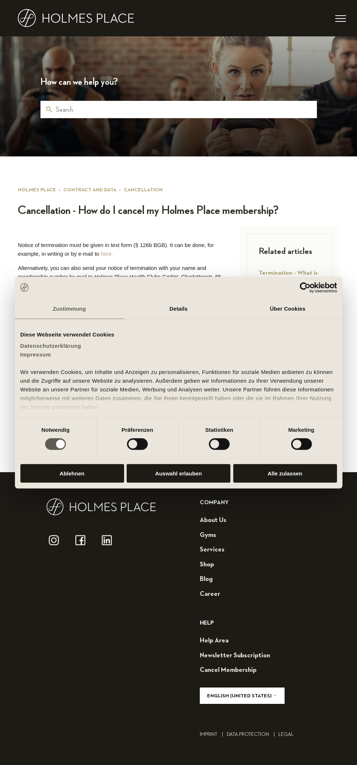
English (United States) (242, 695)
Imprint (213, 734)
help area (214, 640)
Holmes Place (37, 189)
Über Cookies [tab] (288, 308)
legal (286, 734)
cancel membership (228, 670)
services (212, 549)
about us (213, 520)
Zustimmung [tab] (69, 308)
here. (107, 254)
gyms (208, 535)
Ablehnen (72, 473)
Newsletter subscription (235, 655)
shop (207, 564)
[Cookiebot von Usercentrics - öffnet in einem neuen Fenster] (305, 287)
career (210, 594)
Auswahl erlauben (178, 473)
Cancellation (143, 189)
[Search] (178, 109)
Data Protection (252, 734)
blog (206, 579)
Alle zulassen (284, 473)
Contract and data (89, 189)
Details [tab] (179, 308)
